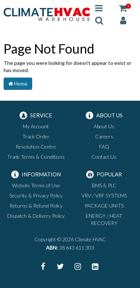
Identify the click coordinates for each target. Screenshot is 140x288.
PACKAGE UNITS (104, 206)
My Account (36, 126)
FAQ (104, 146)
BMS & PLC (104, 185)
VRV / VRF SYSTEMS (104, 195)
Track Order (36, 136)
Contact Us (104, 157)
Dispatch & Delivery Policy (36, 216)
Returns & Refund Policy (36, 206)
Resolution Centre (36, 146)
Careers (104, 136)
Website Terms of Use (36, 185)
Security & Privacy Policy (36, 195)
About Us (104, 126)
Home (17, 83)
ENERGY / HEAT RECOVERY (104, 219)
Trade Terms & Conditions (36, 157)
